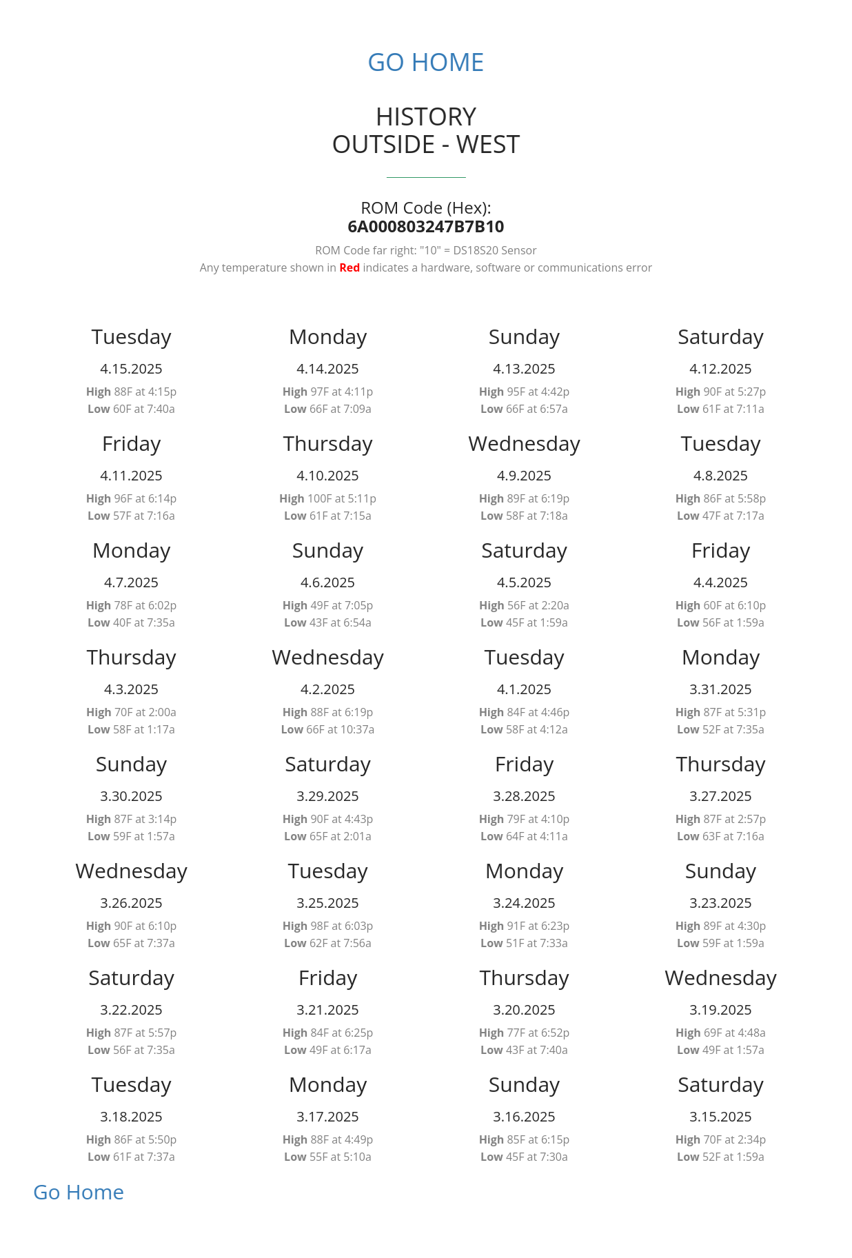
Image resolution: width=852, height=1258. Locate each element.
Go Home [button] (419, 62)
